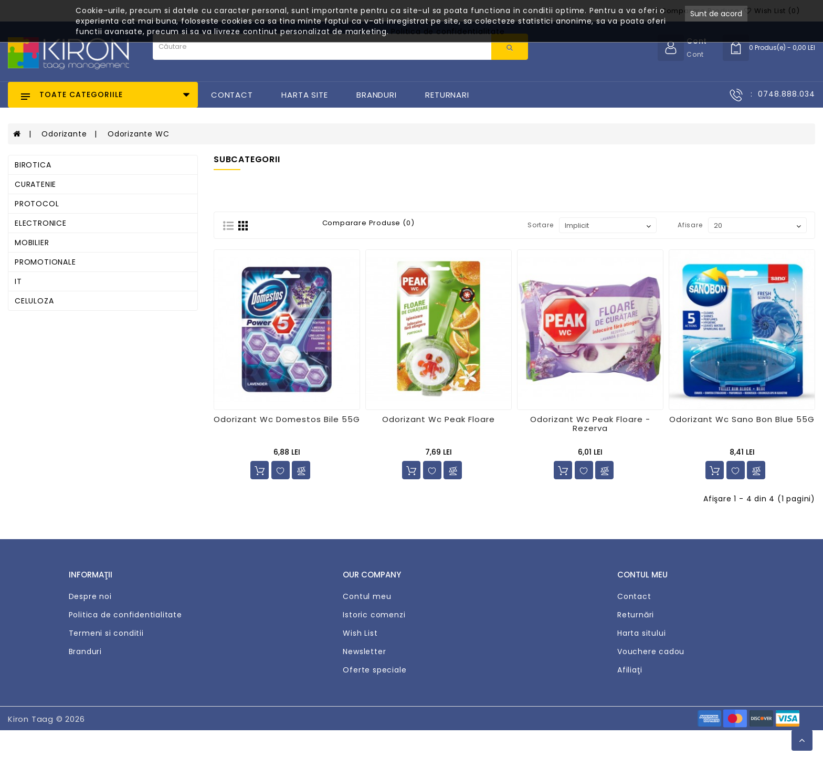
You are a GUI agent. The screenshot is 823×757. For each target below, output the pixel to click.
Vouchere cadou (650, 651)
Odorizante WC (138, 134)
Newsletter (364, 651)
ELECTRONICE (41, 223)
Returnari (447, 94)
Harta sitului (641, 633)
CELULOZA (34, 301)
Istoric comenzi (374, 614)
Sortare (540, 224)
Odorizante (64, 134)
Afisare (690, 224)
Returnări (635, 614)
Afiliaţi (629, 670)
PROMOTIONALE (45, 262)
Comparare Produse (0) (368, 223)
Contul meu (367, 596)
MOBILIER (32, 242)
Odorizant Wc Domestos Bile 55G (287, 419)
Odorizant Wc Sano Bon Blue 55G (742, 419)
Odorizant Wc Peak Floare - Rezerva (590, 424)
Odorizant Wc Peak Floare (438, 419)
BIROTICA (33, 165)
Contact (232, 94)
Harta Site (304, 94)
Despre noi (90, 596)
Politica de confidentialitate (125, 614)
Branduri (376, 94)
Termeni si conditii (106, 633)
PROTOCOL (37, 203)
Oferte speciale (374, 670)
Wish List (360, 633)
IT (18, 281)
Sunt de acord (716, 13)
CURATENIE (35, 184)
